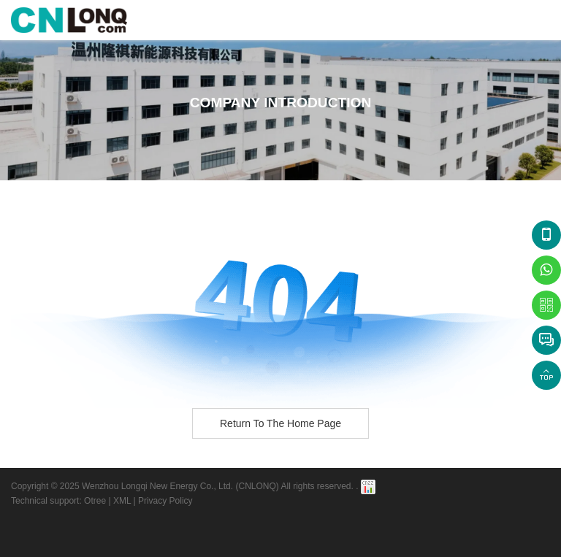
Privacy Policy (165, 501)
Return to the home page (280, 423)
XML (122, 501)
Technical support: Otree (58, 501)
